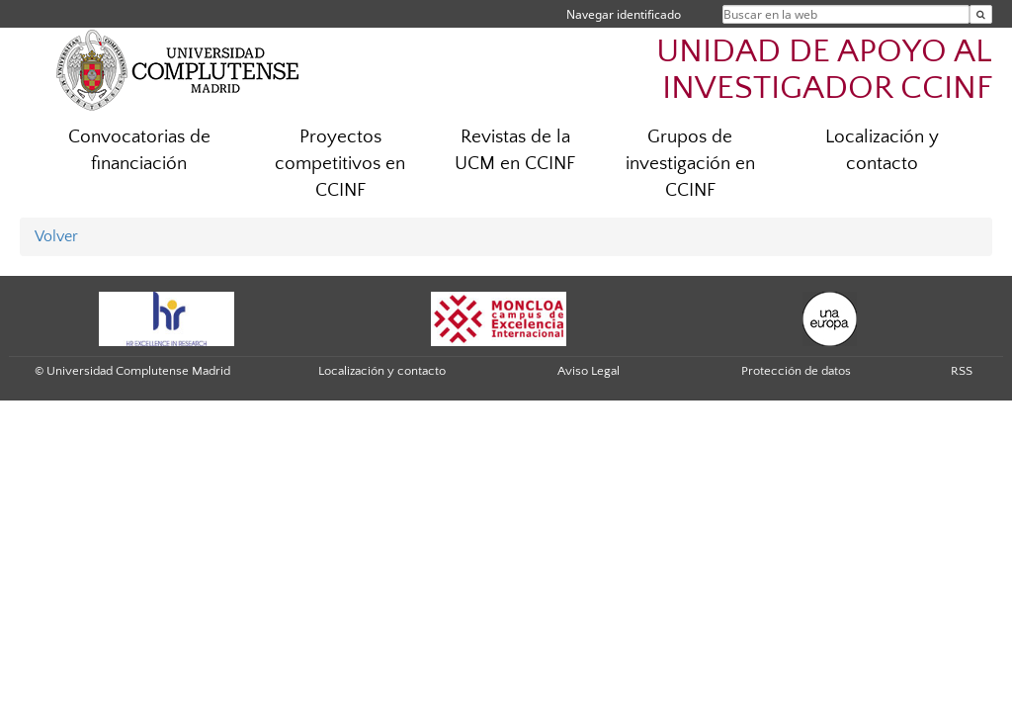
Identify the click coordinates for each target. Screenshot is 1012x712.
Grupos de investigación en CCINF (690, 164)
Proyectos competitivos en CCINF (340, 164)
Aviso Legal (588, 371)
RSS (961, 371)
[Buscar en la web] (981, 14)
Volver (56, 236)
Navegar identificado (623, 14)
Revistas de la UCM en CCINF (515, 150)
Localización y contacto (882, 150)
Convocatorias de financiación (139, 150)
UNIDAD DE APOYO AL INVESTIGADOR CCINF (824, 70)
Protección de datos (796, 371)
